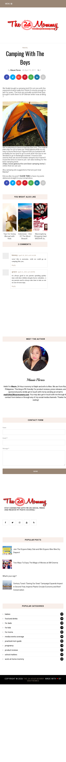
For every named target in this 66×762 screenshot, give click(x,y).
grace (14, 272)
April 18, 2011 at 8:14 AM (27, 255)
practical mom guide (13, 641)
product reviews (11, 650)
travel (25, 48)
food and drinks (11, 619)
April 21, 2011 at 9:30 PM (26, 272)
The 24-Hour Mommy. (34, 679)
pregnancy (9, 646)
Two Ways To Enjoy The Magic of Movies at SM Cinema (35, 563)
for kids (8, 628)
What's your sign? (10, 576)
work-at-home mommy (14, 659)
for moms (9, 632)
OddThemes (33, 681)
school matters (11, 655)
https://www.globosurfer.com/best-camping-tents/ (24, 164)
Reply (14, 265)
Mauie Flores (15, 70)
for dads (8, 623)
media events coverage (14, 637)
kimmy (15, 255)
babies (7, 614)
